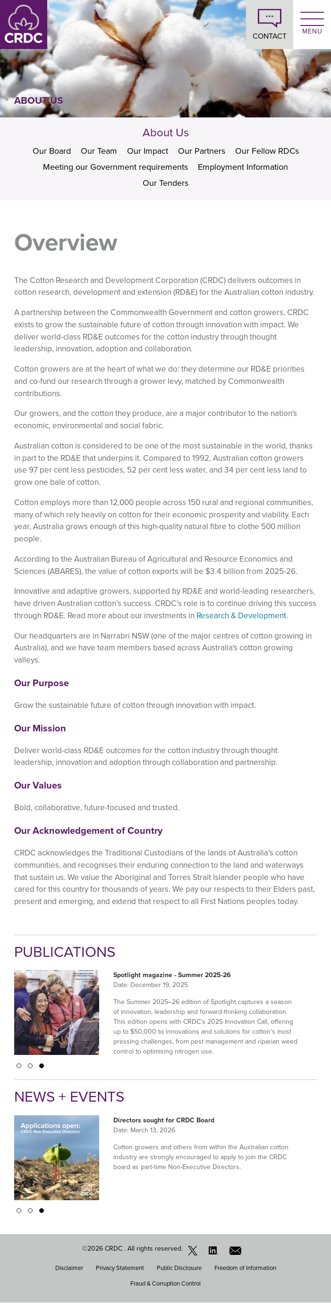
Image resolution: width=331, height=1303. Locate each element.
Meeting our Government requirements (115, 167)
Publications (64, 952)
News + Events (69, 1097)
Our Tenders (165, 183)
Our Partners (201, 151)
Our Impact (147, 151)
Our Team (99, 151)
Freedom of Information (245, 1267)
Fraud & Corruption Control (165, 1283)
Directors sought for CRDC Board (163, 1120)
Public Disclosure (179, 1267)
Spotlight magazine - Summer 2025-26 (172, 975)
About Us (166, 132)
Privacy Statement (120, 1267)
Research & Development (241, 616)
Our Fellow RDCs (267, 151)
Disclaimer (69, 1267)
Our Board (52, 151)
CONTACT (270, 36)
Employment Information (243, 167)
